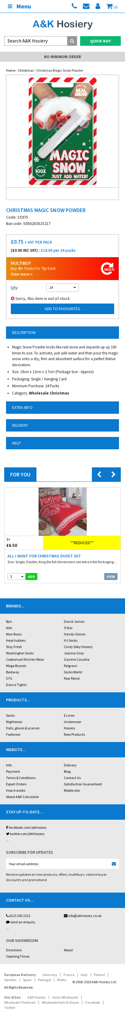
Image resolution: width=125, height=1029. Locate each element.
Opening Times (18, 956)
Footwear (13, 734)
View (111, 576)
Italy (84, 974)
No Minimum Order (62, 56)
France (69, 974)
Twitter (9, 1007)
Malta (61, 980)
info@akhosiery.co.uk (83, 915)
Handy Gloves (74, 634)
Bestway (12, 672)
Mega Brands (16, 665)
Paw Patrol (72, 678)
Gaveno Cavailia (76, 659)
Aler (9, 627)
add (31, 576)
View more (22, 274)
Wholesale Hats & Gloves (60, 1002)
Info (9, 765)
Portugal (44, 980)
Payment (13, 771)
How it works (15, 790)
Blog (67, 771)
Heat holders (16, 640)
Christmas (26, 70)
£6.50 (23, 542)
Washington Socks (20, 653)
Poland (99, 974)
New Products (74, 734)
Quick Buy (100, 41)
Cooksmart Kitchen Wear (25, 659)
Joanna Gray (74, 653)
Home (10, 70)
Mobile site (72, 790)
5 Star (68, 627)
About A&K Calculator (22, 796)
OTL (9, 678)
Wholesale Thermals (20, 1002)
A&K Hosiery (36, 997)
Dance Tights (16, 684)
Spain (27, 980)
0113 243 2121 (18, 915)
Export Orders (16, 784)
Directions (14, 950)
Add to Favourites (62, 308)
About (68, 950)
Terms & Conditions (21, 777)
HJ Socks (70, 640)
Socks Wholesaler (65, 997)
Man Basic (14, 634)
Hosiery (69, 728)
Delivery (70, 765)
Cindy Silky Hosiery (78, 646)
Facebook (92, 1002)
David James (74, 621)
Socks (10, 715)
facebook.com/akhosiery (26, 827)
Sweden (10, 980)
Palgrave (70, 665)
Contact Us (72, 777)
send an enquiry (20, 922)
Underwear (72, 721)
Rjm (9, 621)
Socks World (73, 672)
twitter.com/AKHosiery (25, 833)
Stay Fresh (14, 646)
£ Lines (69, 715)
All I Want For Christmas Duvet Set (44, 556)
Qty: (14, 287)
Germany (49, 974)
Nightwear (14, 721)
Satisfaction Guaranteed (83, 784)
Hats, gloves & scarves (22, 728)
